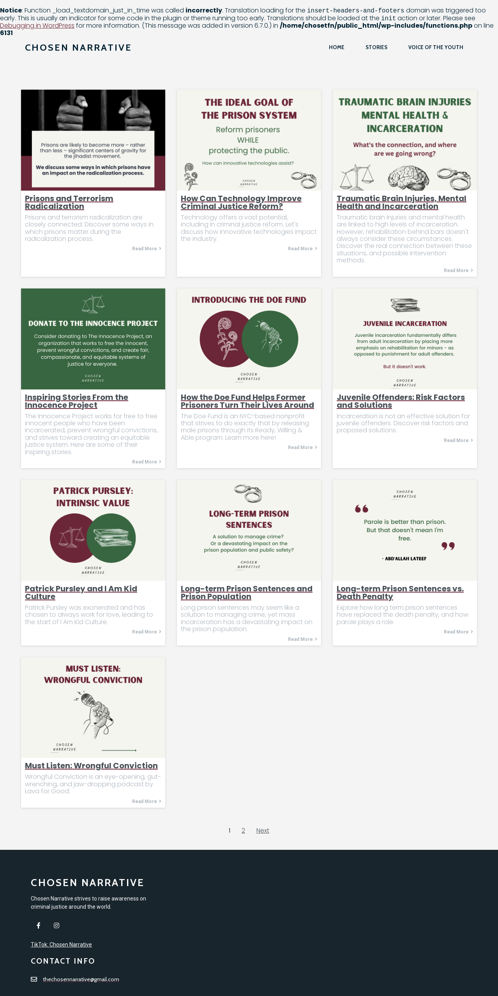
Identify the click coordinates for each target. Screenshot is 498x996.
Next (262, 830)
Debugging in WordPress (37, 25)
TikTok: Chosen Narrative (61, 964)
